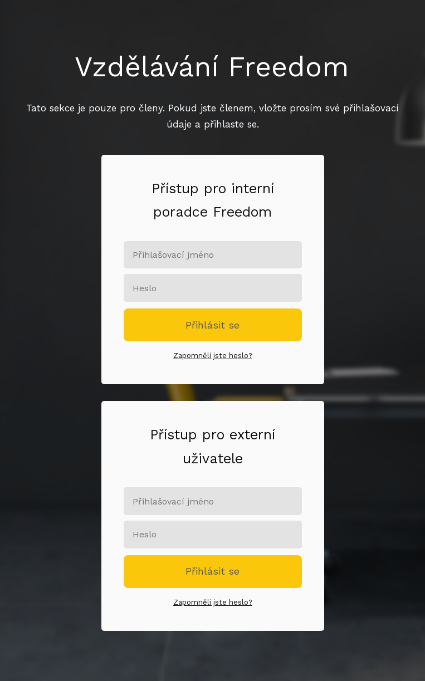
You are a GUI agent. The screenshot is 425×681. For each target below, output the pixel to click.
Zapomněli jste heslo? (212, 355)
